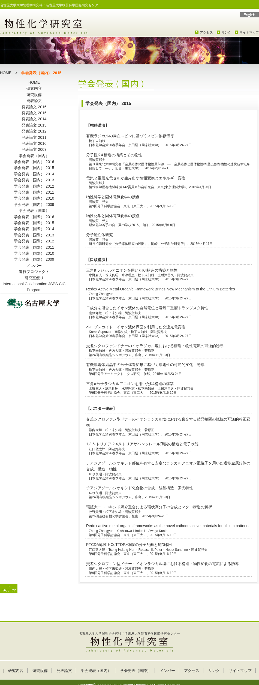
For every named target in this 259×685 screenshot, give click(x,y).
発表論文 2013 (34, 125)
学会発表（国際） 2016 (34, 217)
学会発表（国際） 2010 (34, 253)
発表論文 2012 (34, 131)
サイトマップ (249, 32)
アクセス (206, 32)
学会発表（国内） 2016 (34, 162)
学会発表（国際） (34, 210)
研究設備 (34, 94)
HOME (5, 73)
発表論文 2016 (34, 107)
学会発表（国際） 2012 (34, 241)
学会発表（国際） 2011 (34, 247)
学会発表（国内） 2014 (34, 174)
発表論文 (34, 100)
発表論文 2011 (34, 137)
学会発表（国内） (34, 156)
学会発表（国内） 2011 (34, 192)
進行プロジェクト (34, 271)
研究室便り (34, 278)
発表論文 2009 (34, 149)
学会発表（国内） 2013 (34, 180)
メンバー (34, 265)
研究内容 (34, 88)
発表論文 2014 (34, 119)
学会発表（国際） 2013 (34, 235)
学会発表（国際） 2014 (34, 229)
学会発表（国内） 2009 (34, 204)
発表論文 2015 (34, 113)
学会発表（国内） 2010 (34, 198)
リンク (226, 32)
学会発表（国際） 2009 (34, 259)
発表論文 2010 (34, 143)
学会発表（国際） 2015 (34, 223)
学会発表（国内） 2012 (34, 186)
